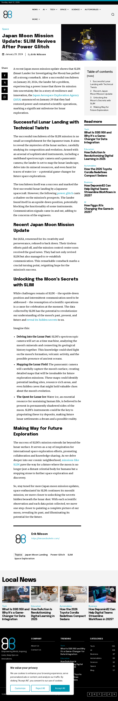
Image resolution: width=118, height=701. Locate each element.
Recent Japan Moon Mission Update (101, 92)
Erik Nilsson (38, 54)
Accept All (60, 688)
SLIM (70, 554)
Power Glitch (58, 554)
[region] (40, 679)
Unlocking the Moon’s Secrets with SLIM (100, 100)
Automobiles (90, 165)
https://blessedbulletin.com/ (45, 538)
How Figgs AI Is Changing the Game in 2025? (98, 209)
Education (89, 149)
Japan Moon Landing (36, 554)
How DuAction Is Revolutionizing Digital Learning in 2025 (98, 155)
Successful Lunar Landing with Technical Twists (101, 84)
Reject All (40, 688)
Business (88, 182)
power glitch (65, 193)
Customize (20, 688)
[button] (112, 14)
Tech (86, 129)
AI (85, 202)
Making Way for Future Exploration (99, 108)
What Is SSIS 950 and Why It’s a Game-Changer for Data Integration (73, 651)
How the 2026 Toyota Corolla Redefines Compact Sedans (98, 172)
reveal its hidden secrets (42, 319)
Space (6, 29)
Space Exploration (24, 558)
